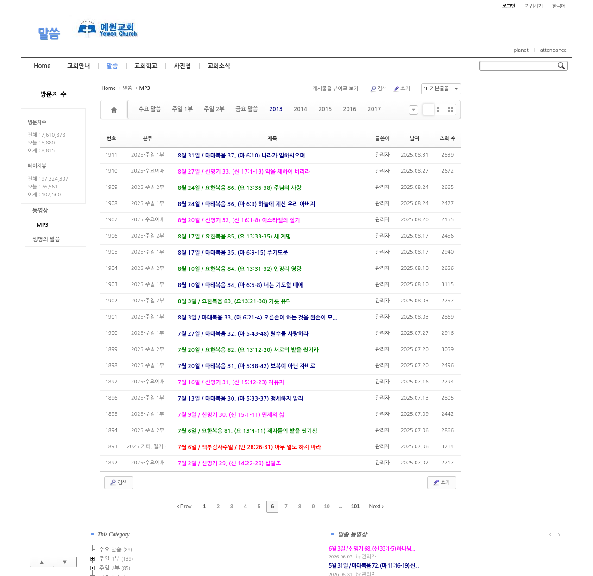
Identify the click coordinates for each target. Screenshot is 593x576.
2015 (325, 109)
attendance (553, 50)
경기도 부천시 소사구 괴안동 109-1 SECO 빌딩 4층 (312, 549)
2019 (501, 200)
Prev (184, 506)
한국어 (558, 6)
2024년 (504, 246)
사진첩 (182, 66)
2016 (349, 109)
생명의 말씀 (46, 239)
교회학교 (146, 66)
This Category (502, 92)
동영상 (40, 210)
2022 (500, 228)
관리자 (382, 154)
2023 (501, 237)
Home (42, 66)
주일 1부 (182, 109)
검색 (378, 89)
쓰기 (401, 89)
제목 (272, 138)
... (340, 506)
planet (521, 50)
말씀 (49, 34)
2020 (500, 209)
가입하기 (533, 6)
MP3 (43, 225)
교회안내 (78, 66)
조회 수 (447, 138)
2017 (374, 109)
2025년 (504, 255)
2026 (500, 265)
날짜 (415, 138)
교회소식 (219, 66)
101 (355, 506)
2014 (300, 109)
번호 (111, 138)
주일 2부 (214, 109)
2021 (500, 218)
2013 (276, 109)
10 (326, 506)
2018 (501, 191)
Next (376, 506)
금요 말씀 (246, 109)
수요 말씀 (150, 109)
